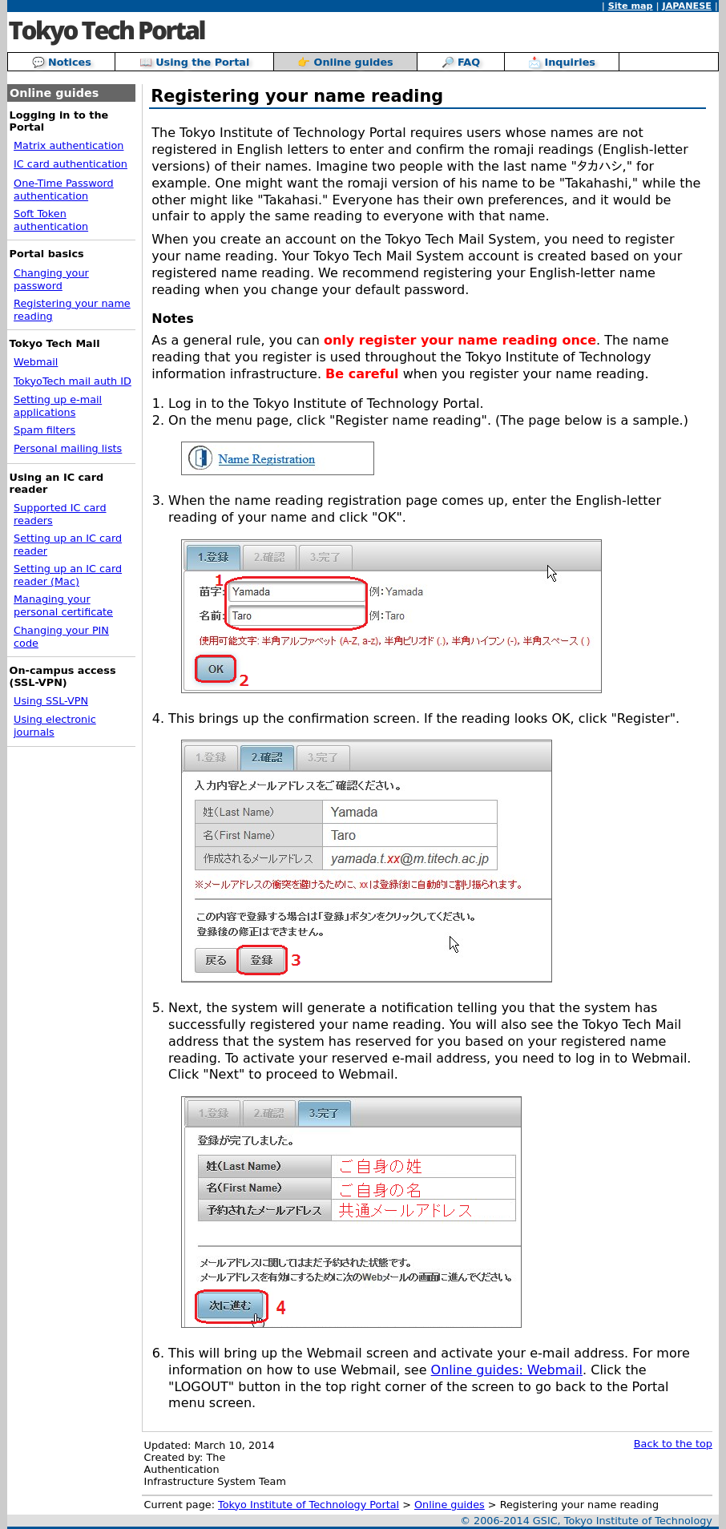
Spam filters (44, 430)
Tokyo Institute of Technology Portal (308, 1505)
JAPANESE (686, 6)
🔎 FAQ (461, 62)
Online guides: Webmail (507, 1370)
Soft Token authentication (51, 220)
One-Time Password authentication (64, 189)
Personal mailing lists (68, 448)
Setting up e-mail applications (58, 405)
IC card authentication (70, 164)
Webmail (36, 362)
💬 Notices (61, 62)
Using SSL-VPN (51, 701)
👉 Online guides (345, 62)
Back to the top (673, 1444)
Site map (630, 6)
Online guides (449, 1505)
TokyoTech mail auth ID (72, 381)
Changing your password (51, 279)
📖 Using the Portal (194, 62)
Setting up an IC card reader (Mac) (68, 575)
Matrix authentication (68, 145)
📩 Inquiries (561, 62)
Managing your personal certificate (63, 605)
